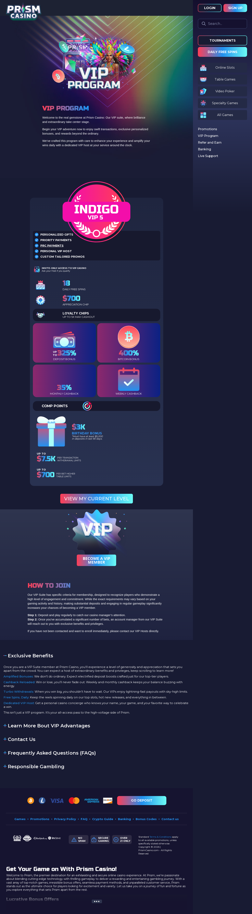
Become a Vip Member (96, 560)
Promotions (39, 819)
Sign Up (235, 8)
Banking (124, 819)
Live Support (208, 156)
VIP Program (208, 136)
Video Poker (225, 91)
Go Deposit (141, 800)
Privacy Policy (65, 819)
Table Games (225, 79)
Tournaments (222, 40)
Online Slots (224, 67)
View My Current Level (96, 498)
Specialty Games (225, 103)
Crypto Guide (102, 819)
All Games (225, 115)
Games (20, 819)
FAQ (84, 819)
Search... (215, 24)
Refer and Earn (209, 142)
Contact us (170, 819)
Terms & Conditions (160, 836)
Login (209, 8)
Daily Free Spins (222, 52)
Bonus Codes (146, 819)
